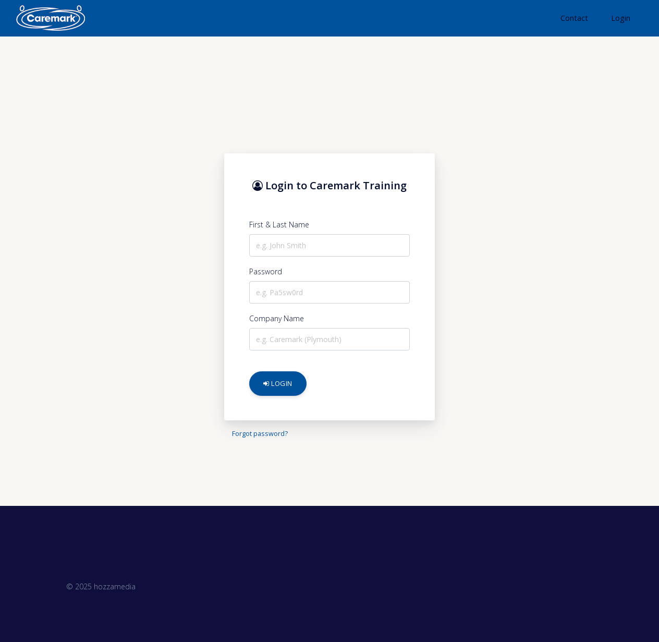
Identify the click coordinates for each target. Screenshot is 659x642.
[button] (573, 18)
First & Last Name (279, 224)
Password (265, 271)
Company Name (276, 318)
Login (277, 382)
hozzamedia (115, 586)
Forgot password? (260, 433)
